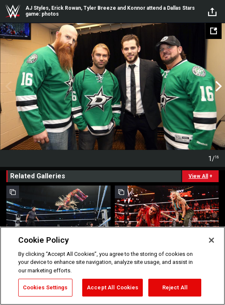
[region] (112, 266)
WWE (12, 11)
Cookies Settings (45, 287)
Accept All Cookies (112, 287)
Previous (7, 86)
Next (217, 86)
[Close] (211, 240)
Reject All (175, 287)
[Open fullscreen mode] (214, 31)
